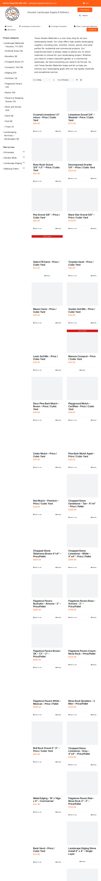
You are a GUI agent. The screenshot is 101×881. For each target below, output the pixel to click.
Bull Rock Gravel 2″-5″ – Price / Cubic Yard (46, 749)
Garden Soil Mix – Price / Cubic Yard (81, 310)
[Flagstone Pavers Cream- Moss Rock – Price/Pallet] (82, 636)
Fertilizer (9, 78)
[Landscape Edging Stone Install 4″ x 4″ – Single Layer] (82, 833)
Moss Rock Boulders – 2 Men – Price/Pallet (81, 702)
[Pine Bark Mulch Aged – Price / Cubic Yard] (82, 438)
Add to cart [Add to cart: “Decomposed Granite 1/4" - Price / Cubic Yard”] (73, 178)
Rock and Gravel (13, 107)
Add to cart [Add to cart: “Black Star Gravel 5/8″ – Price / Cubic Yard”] (73, 228)
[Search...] (88, 15)
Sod (7, 121)
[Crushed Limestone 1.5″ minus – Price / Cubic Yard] (47, 99)
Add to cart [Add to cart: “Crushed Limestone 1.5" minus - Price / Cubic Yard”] (38, 131)
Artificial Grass (12, 51)
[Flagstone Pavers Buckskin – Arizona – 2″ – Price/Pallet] (47, 586)
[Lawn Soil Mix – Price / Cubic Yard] (47, 341)
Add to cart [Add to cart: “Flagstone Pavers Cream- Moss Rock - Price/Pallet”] (73, 664)
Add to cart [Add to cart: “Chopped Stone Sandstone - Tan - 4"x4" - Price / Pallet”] (73, 517)
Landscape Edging (13, 163)
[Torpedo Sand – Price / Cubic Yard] (82, 247)
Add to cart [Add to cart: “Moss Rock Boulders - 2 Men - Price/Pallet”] (73, 714)
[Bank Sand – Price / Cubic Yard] (47, 833)
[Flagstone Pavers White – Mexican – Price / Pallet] (47, 686)
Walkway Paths (11, 169)
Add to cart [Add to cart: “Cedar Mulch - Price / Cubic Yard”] (38, 467)
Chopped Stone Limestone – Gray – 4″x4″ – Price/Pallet (79, 751)
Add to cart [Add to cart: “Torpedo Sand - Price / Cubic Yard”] (73, 275)
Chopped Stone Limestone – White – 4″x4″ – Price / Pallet (79, 553)
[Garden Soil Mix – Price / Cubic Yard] (82, 294)
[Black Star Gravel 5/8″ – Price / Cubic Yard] (82, 199)
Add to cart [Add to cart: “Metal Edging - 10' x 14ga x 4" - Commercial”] (38, 812)
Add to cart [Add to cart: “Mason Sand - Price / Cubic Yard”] (38, 323)
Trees (8, 127)
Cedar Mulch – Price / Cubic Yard (45, 455)
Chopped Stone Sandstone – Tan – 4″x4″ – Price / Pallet (82, 503)
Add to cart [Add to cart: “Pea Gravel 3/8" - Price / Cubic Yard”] (38, 228)
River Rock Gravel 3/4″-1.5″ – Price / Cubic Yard (46, 167)
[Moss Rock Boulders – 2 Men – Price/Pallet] (82, 686)
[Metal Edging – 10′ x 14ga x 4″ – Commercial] (47, 783)
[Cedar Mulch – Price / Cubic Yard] (47, 438)
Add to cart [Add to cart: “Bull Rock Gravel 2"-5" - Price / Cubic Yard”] (38, 762)
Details (59, 131)
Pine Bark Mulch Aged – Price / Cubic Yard (81, 455)
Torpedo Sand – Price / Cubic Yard (80, 263)
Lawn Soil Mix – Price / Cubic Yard (45, 358)
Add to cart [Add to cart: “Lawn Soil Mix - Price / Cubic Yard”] (38, 370)
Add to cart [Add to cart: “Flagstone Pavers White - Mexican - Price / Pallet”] (38, 714)
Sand (7, 116)
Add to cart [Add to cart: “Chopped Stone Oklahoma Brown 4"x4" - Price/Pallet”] (38, 567)
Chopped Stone (12, 62)
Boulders (9, 56)
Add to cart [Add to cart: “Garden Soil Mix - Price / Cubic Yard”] (73, 323)
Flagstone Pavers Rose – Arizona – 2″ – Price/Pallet (81, 603)
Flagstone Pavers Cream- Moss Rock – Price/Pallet (82, 652)
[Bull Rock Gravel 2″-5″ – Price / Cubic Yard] (47, 733)
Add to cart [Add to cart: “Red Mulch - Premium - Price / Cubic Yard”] (38, 514)
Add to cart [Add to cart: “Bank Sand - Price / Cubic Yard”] (38, 862)
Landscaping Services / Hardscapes (10, 135)
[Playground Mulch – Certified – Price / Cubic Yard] (82, 388)
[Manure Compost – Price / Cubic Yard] (82, 341)
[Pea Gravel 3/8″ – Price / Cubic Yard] (47, 199)
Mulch (8, 92)
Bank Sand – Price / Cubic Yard (43, 850)
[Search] (79, 15)
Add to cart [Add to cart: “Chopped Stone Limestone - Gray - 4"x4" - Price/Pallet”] (73, 765)
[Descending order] (54, 80)
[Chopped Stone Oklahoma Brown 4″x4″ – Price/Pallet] (47, 536)
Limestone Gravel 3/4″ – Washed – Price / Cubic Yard (81, 117)
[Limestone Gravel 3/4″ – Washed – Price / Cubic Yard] (82, 99)
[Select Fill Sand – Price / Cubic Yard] (47, 247)
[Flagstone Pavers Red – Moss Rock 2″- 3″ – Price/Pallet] (82, 783)
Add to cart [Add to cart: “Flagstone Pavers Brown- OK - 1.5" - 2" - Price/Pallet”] (38, 667)
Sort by (37, 80)
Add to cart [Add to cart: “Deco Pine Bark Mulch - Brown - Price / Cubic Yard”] (38, 420)
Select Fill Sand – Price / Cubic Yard (46, 263)
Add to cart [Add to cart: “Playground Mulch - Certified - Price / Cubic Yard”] (73, 420)
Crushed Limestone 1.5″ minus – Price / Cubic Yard (46, 117)
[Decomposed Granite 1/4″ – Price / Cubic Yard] (82, 149)
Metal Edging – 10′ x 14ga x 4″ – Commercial (47, 800)
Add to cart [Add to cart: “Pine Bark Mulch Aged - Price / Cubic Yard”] (73, 467)
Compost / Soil (12, 67)
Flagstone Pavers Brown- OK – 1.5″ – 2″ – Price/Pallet (47, 653)
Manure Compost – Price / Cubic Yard (81, 358)
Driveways (9, 152)
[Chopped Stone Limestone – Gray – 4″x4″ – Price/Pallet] (82, 733)
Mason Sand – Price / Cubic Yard (44, 310)
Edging (8, 73)
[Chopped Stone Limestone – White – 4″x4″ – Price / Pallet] (82, 536)
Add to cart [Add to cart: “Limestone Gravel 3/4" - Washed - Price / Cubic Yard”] (73, 131)
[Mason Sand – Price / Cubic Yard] (47, 294)
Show (63, 80)
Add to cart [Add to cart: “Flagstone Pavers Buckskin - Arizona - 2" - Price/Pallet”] (38, 617)
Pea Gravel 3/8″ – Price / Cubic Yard (46, 216)
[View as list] (81, 80)
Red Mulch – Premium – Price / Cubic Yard (46, 502)
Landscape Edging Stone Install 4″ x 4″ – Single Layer (82, 851)
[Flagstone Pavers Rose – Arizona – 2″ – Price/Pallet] (82, 586)
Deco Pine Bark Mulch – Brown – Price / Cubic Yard (46, 406)
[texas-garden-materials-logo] (12, 8)
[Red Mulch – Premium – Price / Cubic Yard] (47, 485)
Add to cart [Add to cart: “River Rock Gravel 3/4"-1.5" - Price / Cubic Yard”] (38, 181)
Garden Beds (10, 158)
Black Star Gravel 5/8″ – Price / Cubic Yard (81, 216)
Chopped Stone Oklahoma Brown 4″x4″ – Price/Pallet (47, 553)
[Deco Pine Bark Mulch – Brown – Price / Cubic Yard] (47, 388)
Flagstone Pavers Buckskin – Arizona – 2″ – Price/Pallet (47, 603)
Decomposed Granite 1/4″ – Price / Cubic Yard (81, 166)
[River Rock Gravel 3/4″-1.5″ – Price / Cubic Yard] (47, 149)
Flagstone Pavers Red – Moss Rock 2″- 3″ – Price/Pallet (81, 801)
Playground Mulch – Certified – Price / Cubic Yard (81, 406)
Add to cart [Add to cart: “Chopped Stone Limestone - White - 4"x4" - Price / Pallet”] (73, 567)
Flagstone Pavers (13, 84)
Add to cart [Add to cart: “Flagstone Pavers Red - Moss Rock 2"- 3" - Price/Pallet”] (73, 815)
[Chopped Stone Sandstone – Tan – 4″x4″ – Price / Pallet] (82, 485)
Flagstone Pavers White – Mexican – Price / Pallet (47, 702)
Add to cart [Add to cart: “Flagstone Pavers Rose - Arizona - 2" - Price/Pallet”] (73, 617)
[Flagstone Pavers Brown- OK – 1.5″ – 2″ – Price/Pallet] (47, 636)
